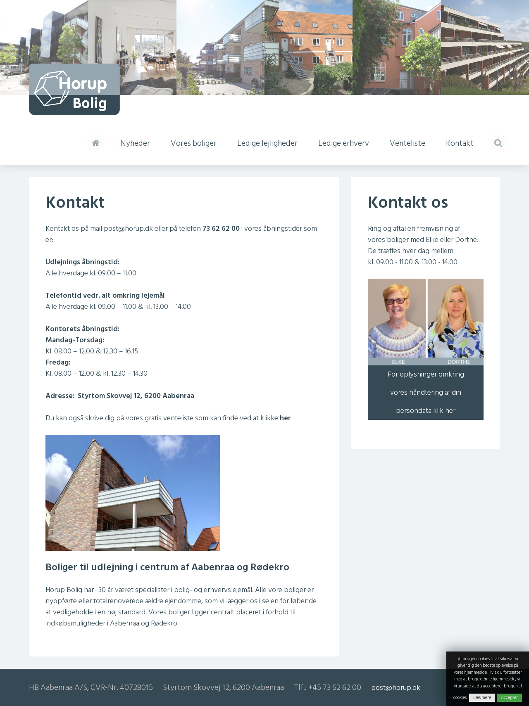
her (285, 418)
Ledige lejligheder (267, 143)
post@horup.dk (128, 229)
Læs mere (482, 697)
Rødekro (164, 623)
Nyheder (135, 143)
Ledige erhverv (343, 143)
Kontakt (460, 143)
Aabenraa (124, 623)
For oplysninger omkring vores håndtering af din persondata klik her (426, 392)
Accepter (509, 697)
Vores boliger (194, 143)
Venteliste (407, 143)
